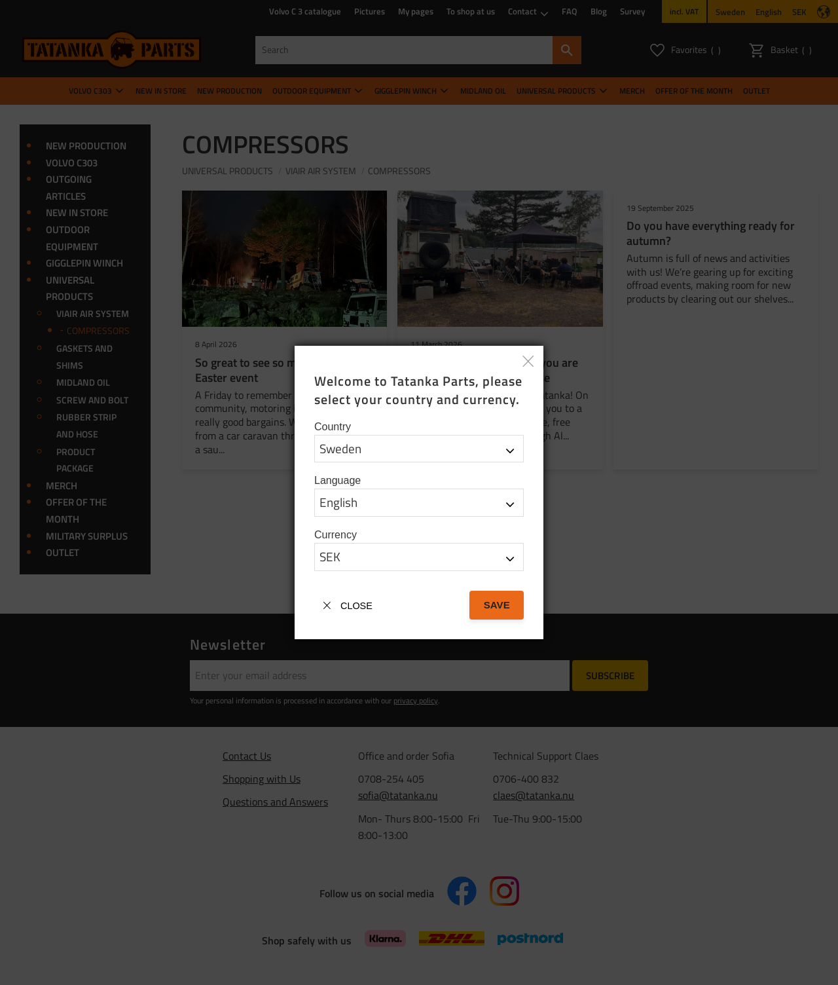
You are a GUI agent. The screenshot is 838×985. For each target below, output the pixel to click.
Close (356, 606)
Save (497, 604)
